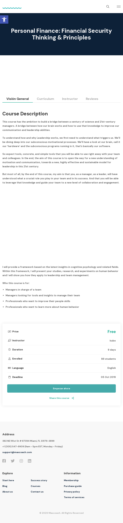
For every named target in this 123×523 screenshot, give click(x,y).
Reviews (92, 99)
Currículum (45, 99)
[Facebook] (4, 461)
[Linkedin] (29, 461)
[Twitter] (13, 461)
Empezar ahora (61, 388)
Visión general (17, 99)
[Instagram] (21, 461)
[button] (4, 19)
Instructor (70, 99)
